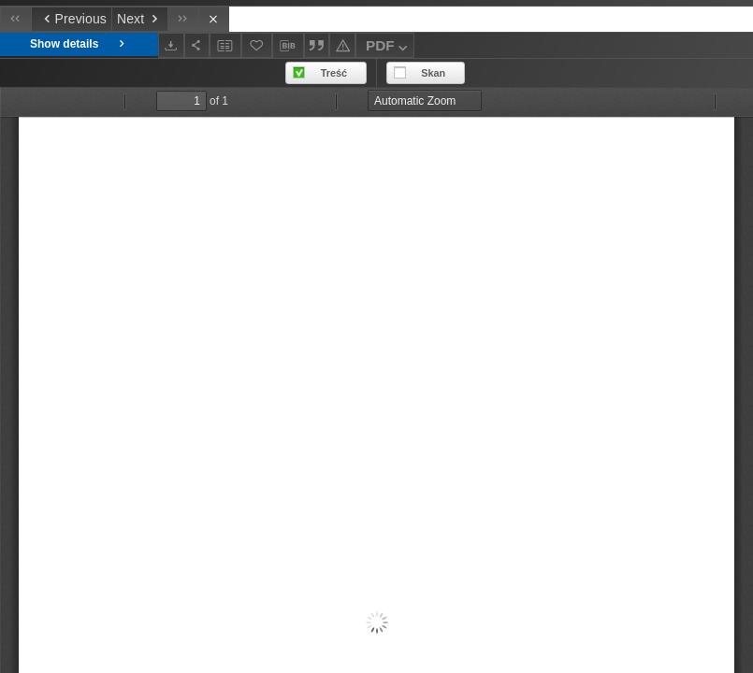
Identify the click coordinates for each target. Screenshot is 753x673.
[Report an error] (342, 45)
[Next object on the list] (139, 19)
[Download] (171, 45)
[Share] (197, 45)
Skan (433, 73)
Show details (79, 44)
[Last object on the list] (182, 19)
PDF (389, 48)
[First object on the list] (15, 19)
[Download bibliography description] (288, 46)
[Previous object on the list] (71, 19)
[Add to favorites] (257, 45)
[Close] (213, 19)
